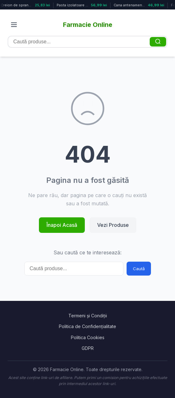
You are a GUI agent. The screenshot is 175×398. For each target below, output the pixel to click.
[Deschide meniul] (14, 24)
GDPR (88, 348)
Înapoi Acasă (62, 225)
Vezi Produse (113, 225)
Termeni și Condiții (87, 315)
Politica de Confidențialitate (87, 326)
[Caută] (158, 42)
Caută (139, 268)
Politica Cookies (87, 337)
